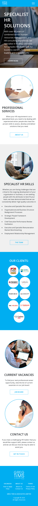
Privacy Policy (30, 489)
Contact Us (19, 489)
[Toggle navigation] (33, 3)
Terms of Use (30, 487)
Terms (30, 484)
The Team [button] (19, 242)
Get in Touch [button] (19, 454)
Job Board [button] (19, 392)
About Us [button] (19, 135)
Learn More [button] (13, 61)
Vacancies (8, 484)
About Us (19, 484)
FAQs (7, 489)
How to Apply (7, 487)
